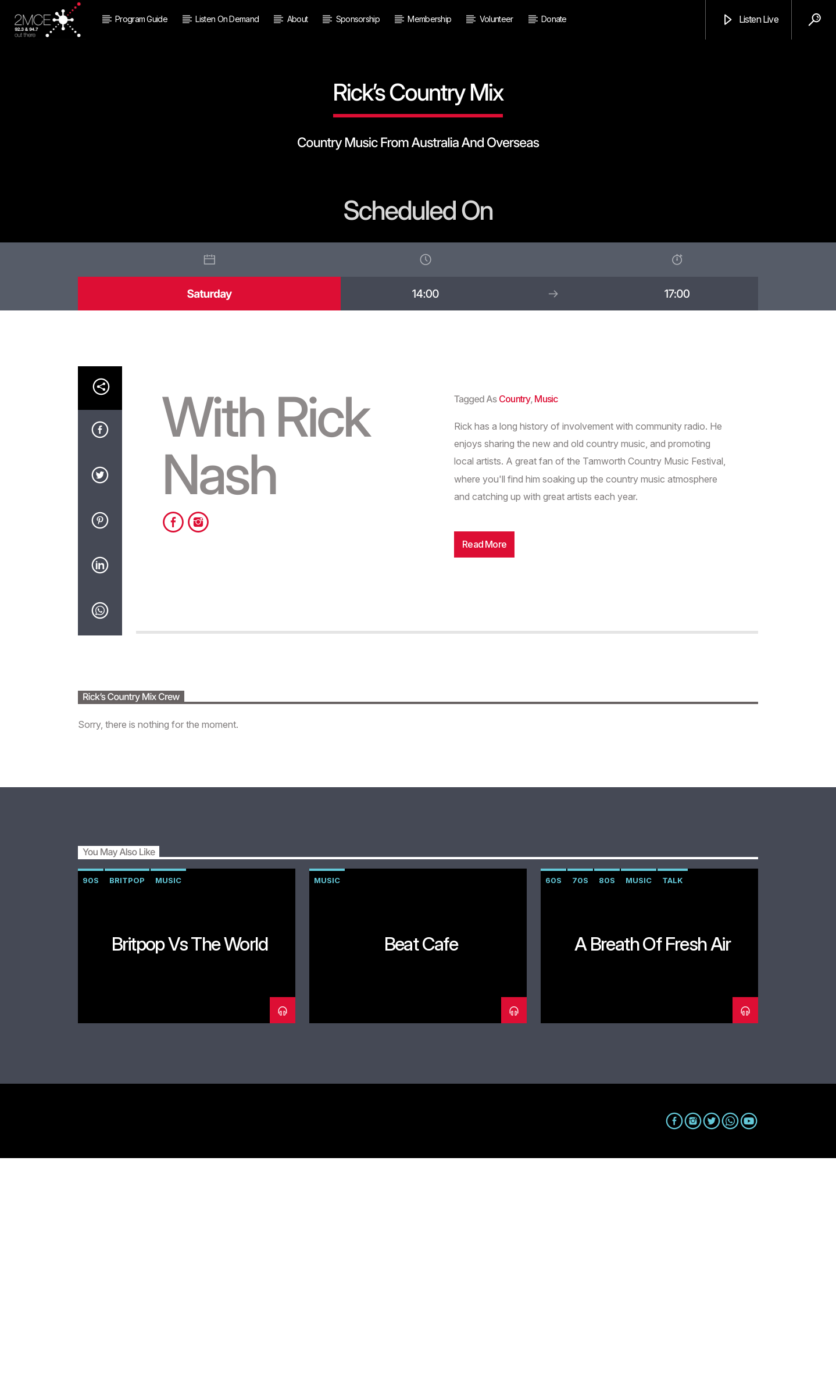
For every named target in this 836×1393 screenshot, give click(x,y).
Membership (429, 19)
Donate (554, 19)
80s (607, 1115)
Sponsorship (358, 19)
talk (672, 1115)
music (546, 634)
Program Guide (141, 19)
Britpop (127, 1115)
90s (91, 1115)
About (297, 19)
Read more (484, 779)
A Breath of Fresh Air (652, 1178)
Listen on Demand (227, 19)
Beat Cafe (421, 1178)
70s (580, 1115)
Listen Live (749, 20)
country (514, 634)
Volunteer (496, 19)
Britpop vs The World (189, 1178)
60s (553, 1115)
